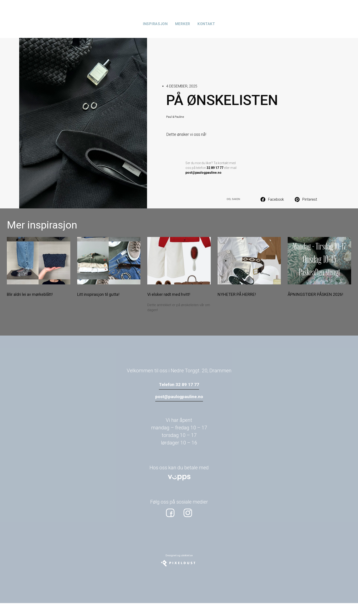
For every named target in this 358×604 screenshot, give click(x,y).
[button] (272, 199)
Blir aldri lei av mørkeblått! (30, 294)
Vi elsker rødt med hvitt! (168, 294)
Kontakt (206, 24)
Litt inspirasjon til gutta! (98, 294)
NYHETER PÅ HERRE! (237, 294)
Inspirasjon (155, 24)
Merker (182, 24)
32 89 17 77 (215, 168)
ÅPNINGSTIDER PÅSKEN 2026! (315, 294)
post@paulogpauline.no (203, 172)
